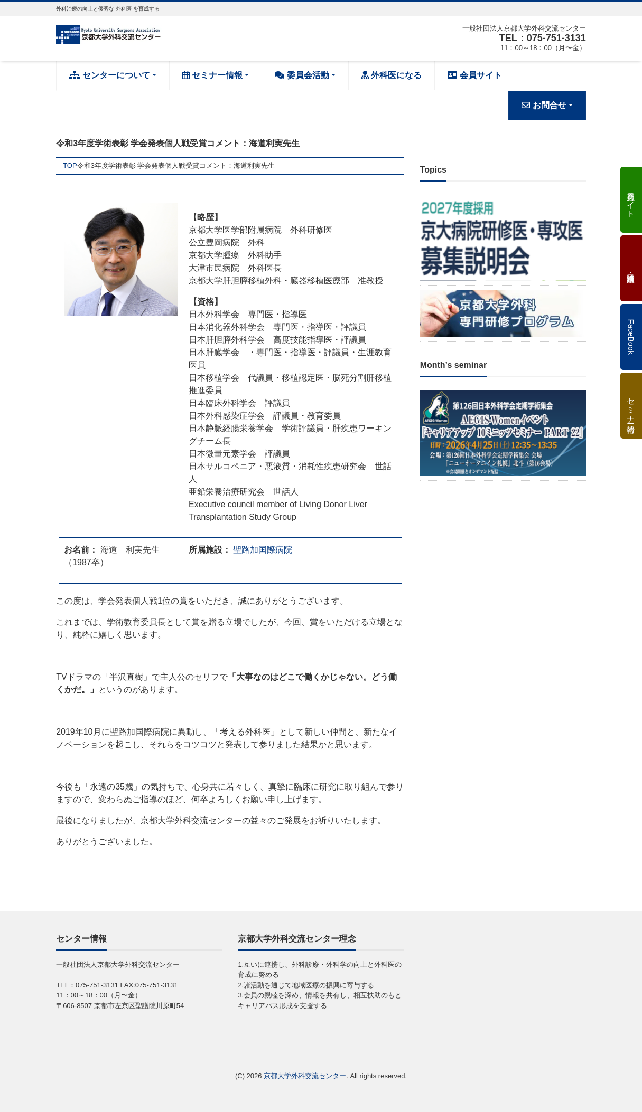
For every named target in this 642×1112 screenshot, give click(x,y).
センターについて (109, 75)
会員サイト (474, 75)
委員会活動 (302, 75)
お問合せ (544, 105)
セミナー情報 (212, 75)
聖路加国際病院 (262, 549)
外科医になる (391, 75)
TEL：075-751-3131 (542, 38)
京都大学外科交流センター (305, 1076)
